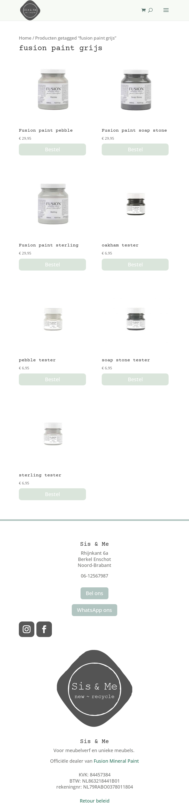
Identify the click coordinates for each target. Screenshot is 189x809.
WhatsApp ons (94, 609)
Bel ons (94, 593)
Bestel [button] (52, 149)
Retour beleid (94, 801)
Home (25, 38)
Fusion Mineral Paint (116, 761)
